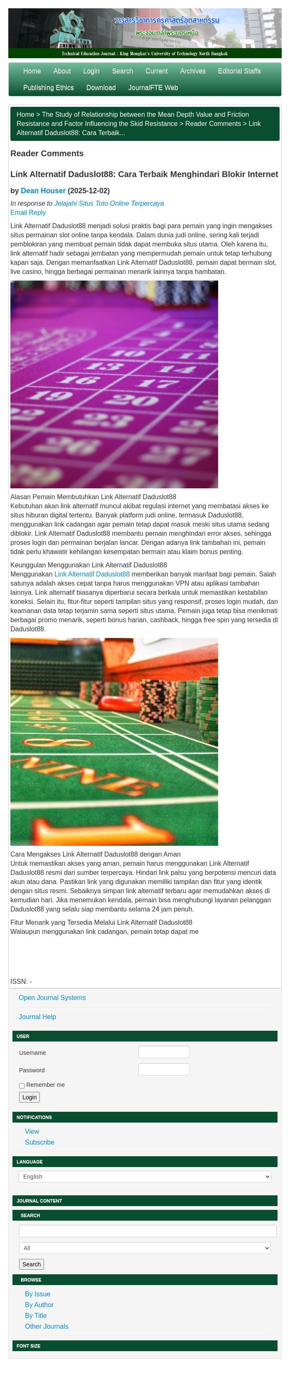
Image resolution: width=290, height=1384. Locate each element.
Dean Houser (43, 191)
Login (92, 70)
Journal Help (37, 1016)
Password (31, 1070)
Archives (193, 70)
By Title (36, 1315)
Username (32, 1052)
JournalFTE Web (153, 87)
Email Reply (28, 212)
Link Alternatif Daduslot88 (92, 574)
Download (101, 87)
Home (32, 70)
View (32, 1131)
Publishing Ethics (48, 87)
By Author (39, 1304)
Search (122, 70)
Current (156, 70)
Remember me (45, 1084)
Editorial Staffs (239, 70)
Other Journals (47, 1326)
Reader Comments (213, 123)
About (62, 70)
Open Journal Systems (52, 997)
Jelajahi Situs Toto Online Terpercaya (109, 203)
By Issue (37, 1294)
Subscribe (39, 1142)
